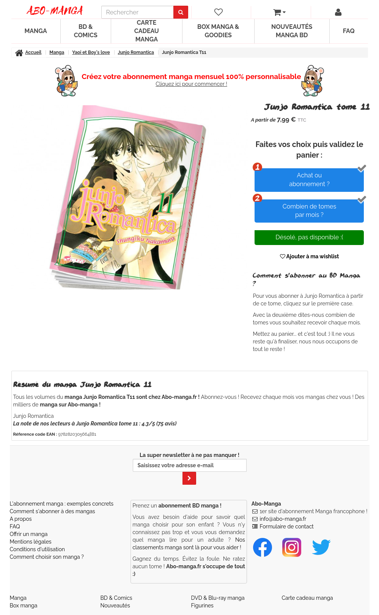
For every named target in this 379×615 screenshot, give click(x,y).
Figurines (202, 605)
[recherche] (137, 12)
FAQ (349, 31)
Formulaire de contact (286, 526)
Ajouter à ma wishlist (309, 256)
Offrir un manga (29, 534)
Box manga (24, 605)
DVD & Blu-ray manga (218, 598)
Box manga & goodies (218, 31)
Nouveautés (115, 605)
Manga (36, 31)
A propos (21, 519)
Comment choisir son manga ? (47, 557)
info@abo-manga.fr (282, 519)
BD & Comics (86, 31)
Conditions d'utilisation (37, 549)
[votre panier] (279, 12)
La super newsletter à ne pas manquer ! (190, 468)
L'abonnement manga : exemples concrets (62, 504)
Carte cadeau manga (146, 31)
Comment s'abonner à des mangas (52, 511)
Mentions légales (31, 542)
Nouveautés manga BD (291, 31)
